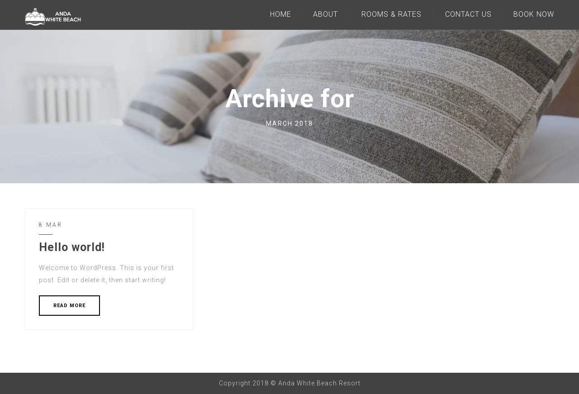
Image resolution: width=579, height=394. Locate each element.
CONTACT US (468, 14)
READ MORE (69, 306)
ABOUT (325, 14)
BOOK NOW (533, 14)
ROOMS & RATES (391, 14)
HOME (280, 14)
